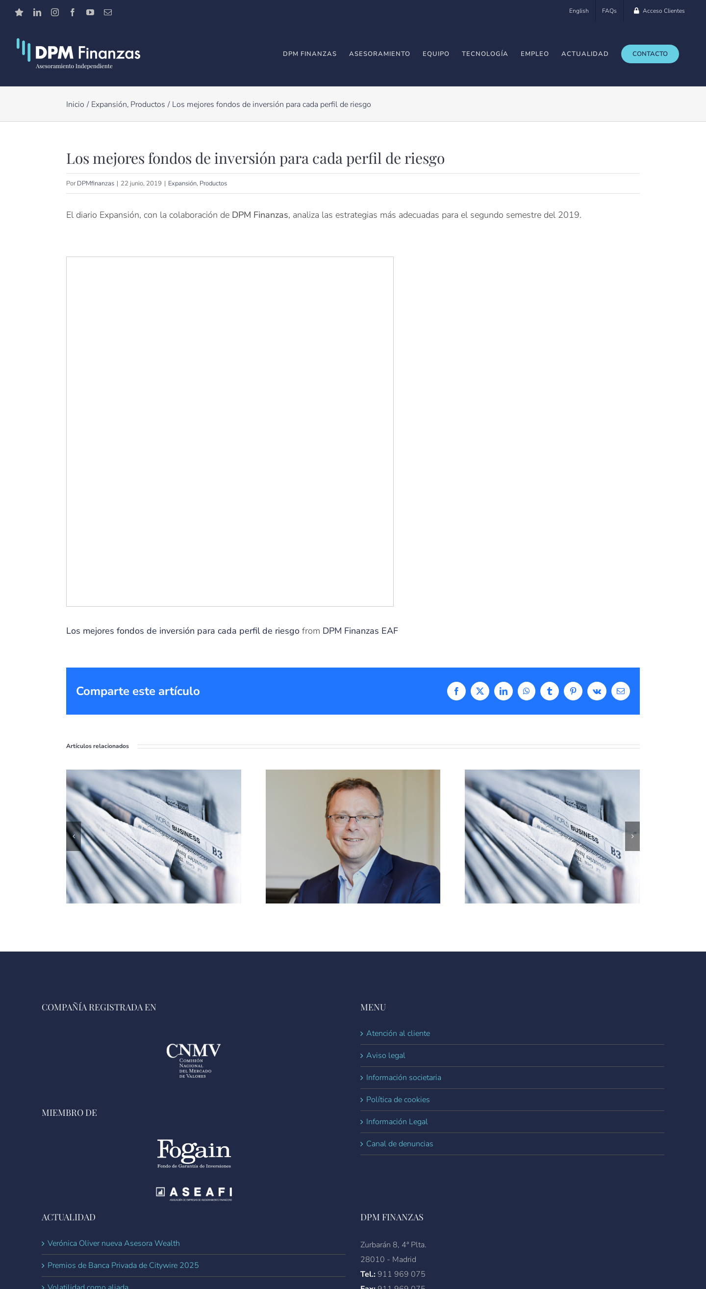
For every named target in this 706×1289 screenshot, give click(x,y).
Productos (213, 183)
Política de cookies (398, 1099)
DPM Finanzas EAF (360, 631)
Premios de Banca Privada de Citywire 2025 (123, 1265)
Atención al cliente (398, 1033)
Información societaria (403, 1077)
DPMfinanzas (95, 183)
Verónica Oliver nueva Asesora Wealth (114, 1243)
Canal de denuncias (399, 1143)
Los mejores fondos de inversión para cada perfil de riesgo (183, 631)
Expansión (182, 183)
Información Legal (397, 1121)
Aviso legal (385, 1055)
